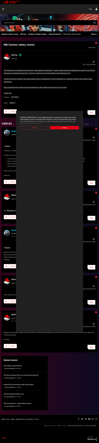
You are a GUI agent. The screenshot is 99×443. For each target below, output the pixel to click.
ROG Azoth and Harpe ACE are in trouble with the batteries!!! (21, 375)
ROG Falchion (15, 97)
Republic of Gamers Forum (10, 34)
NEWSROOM (20, 419)
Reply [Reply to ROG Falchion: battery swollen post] (91, 113)
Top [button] (5, 438)
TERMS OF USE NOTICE (50, 425)
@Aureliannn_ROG (12, 210)
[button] (6, 111)
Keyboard (12, 103)
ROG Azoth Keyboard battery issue (14, 394)
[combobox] (49, 22)
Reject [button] (35, 128)
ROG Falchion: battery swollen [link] (72, 34)
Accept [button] (64, 128)
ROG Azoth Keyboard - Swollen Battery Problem (17, 403)
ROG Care (23, 34)
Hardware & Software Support (37, 34)
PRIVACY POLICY (61, 425)
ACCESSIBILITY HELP (32, 419)
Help (90, 9)
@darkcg (7, 146)
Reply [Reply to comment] (91, 183)
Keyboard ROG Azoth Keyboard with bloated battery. (19, 384)
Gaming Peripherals (55, 34)
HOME (12, 419)
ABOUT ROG (5, 419)
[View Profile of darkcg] (14, 55)
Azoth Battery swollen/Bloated (13, 366)
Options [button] (93, 34)
